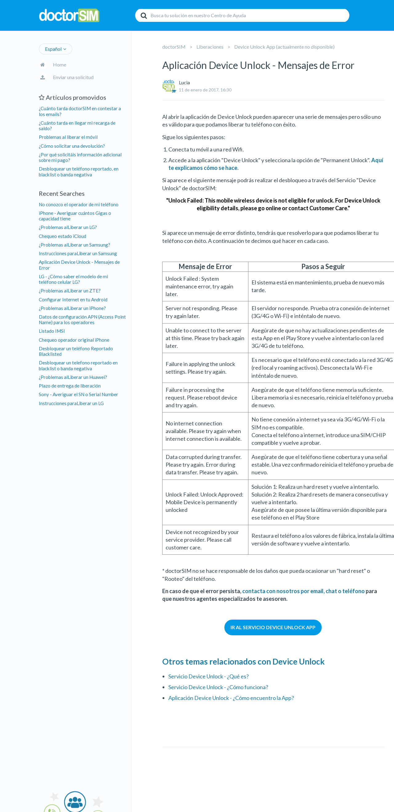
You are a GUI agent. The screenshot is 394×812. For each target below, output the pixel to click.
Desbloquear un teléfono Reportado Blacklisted (76, 351)
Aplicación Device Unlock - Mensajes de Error (79, 264)
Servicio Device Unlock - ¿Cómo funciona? (218, 687)
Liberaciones (209, 47)
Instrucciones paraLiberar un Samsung (78, 253)
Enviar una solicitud (73, 77)
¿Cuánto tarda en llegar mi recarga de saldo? (77, 125)
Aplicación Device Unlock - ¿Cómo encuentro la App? (231, 697)
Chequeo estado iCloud (62, 236)
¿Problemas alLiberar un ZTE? (70, 290)
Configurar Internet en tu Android (73, 299)
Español (53, 49)
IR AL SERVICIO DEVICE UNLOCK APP (273, 627)
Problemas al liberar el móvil (68, 137)
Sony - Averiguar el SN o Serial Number (78, 394)
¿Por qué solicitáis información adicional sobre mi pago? (80, 157)
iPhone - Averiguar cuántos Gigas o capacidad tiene (75, 215)
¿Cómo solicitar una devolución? (72, 146)
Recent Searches (62, 193)
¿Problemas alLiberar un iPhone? (72, 308)
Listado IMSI (52, 331)
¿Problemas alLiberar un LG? (68, 227)
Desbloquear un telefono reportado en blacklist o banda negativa (78, 365)
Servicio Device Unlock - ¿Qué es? (208, 676)
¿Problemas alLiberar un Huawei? (73, 377)
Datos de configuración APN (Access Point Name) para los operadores (82, 319)
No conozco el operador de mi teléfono (79, 204)
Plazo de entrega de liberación (70, 385)
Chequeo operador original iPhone (74, 340)
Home (59, 64)
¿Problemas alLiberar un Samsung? (74, 244)
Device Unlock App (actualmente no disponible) (284, 47)
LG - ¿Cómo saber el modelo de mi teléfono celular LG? (73, 279)
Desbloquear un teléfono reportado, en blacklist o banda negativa (79, 171)
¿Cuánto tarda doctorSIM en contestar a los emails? (80, 111)
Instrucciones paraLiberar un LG (71, 403)
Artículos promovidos (72, 97)
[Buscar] (242, 15)
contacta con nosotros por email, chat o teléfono (303, 591)
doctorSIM (174, 47)
